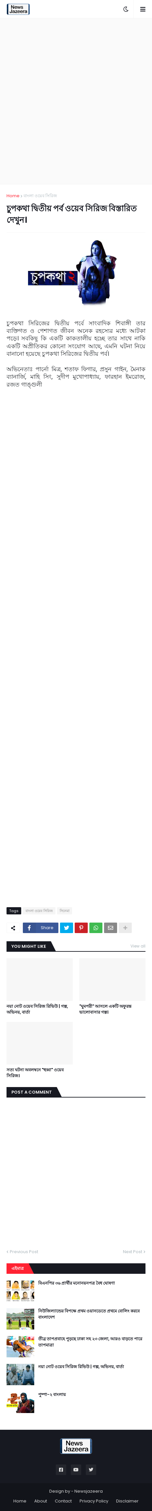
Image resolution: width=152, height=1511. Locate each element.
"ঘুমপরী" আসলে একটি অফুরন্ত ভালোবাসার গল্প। (105, 1009)
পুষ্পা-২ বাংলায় (52, 1395)
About (40, 1501)
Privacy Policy (94, 1501)
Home (13, 196)
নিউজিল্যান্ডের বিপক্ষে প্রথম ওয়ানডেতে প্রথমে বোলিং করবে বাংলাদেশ (89, 1314)
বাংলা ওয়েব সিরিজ (40, 196)
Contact (63, 1501)
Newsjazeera (88, 1491)
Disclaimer (127, 1501)
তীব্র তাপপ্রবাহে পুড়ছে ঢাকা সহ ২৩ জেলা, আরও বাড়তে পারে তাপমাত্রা (90, 1342)
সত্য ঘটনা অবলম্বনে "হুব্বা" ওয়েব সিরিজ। (35, 1073)
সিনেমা (64, 910)
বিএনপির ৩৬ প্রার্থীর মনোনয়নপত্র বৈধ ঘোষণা (76, 1283)
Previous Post (24, 1252)
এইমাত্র (17, 1268)
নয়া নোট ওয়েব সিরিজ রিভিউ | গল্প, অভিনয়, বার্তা (37, 1009)
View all (137, 946)
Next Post (132, 1252)
